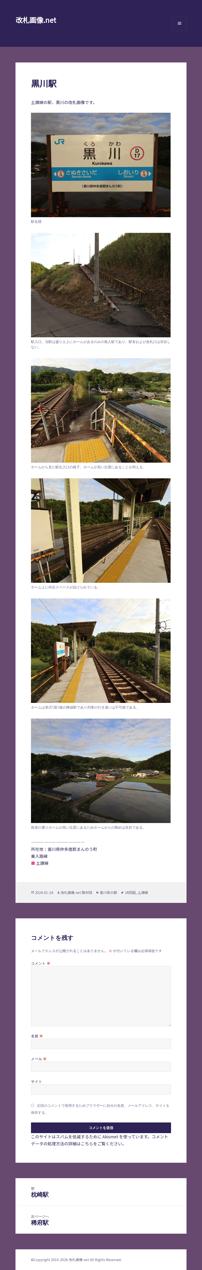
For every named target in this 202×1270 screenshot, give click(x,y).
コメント (40, 963)
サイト (36, 1081)
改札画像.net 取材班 (76, 892)
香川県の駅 (108, 892)
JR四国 (130, 892)
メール (38, 1058)
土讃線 (143, 892)
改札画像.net (35, 20)
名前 (37, 1035)
